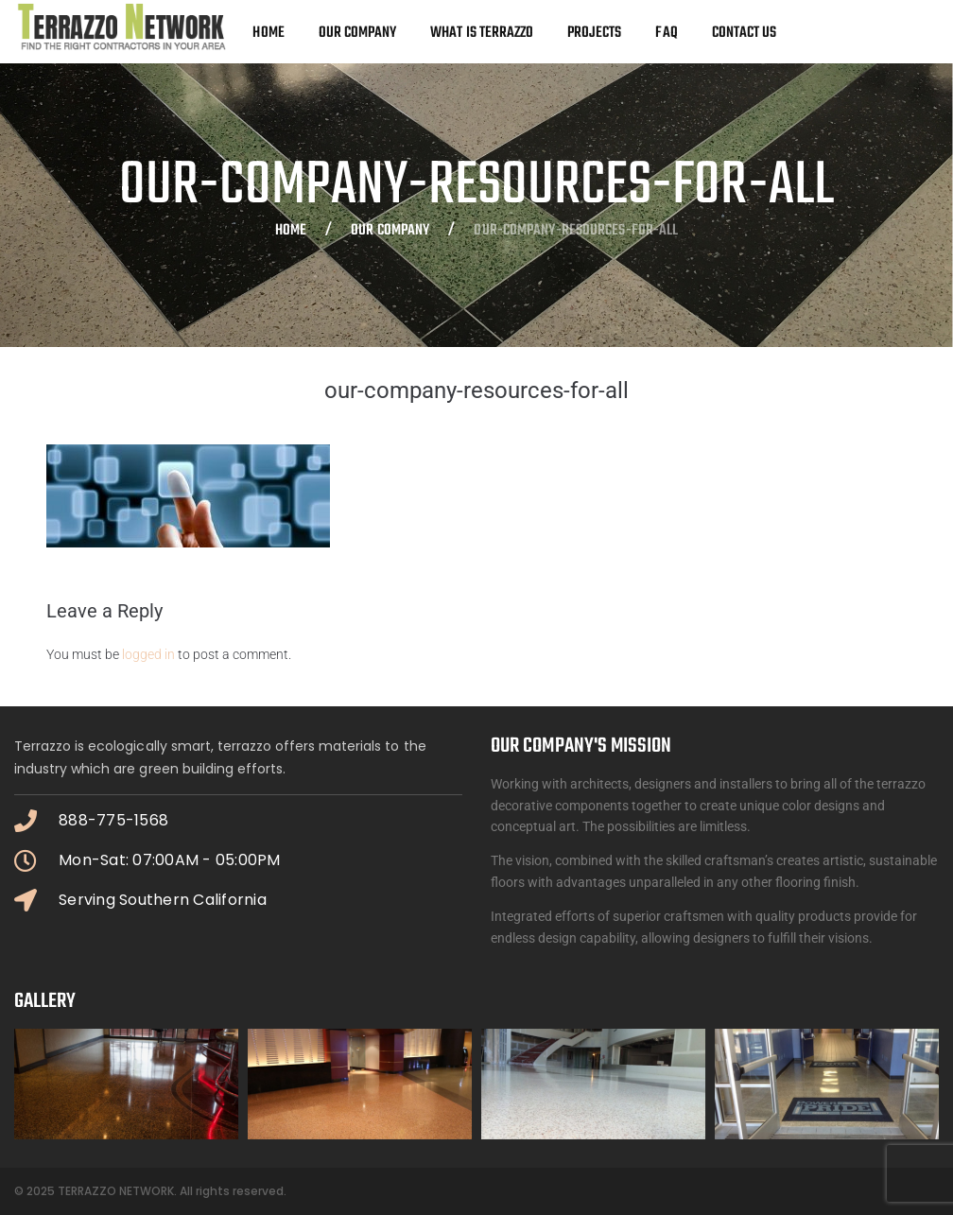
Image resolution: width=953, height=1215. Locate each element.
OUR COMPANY (390, 231)
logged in (148, 654)
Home (290, 231)
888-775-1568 (113, 820)
